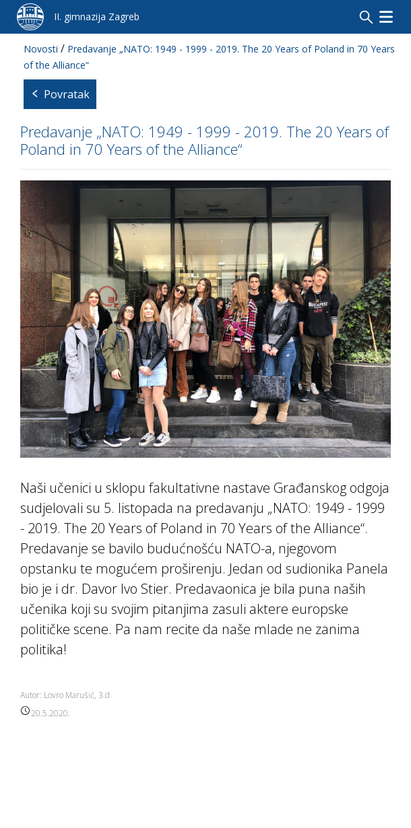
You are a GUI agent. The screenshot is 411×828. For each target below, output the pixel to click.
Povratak (60, 94)
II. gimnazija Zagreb (96, 16)
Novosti (41, 48)
